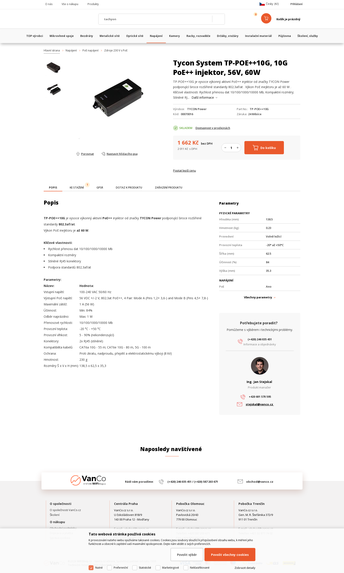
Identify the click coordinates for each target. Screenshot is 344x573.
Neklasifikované (200, 567)
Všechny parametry (258, 297)
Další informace (203, 97)
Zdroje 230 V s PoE (115, 50)
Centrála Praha (126, 504)
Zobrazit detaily (245, 568)
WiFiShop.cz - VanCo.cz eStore (69, 19)
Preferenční (121, 567)
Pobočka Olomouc (190, 504)
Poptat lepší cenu (184, 170)
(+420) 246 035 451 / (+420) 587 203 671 (192, 482)
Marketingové (170, 567)
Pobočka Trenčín (251, 504)
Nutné (99, 567)
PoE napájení (90, 50)
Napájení (71, 50)
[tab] (53, 188)
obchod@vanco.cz (259, 482)
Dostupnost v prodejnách (212, 128)
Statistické (145, 567)
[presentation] (53, 188)
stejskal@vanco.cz (260, 404)
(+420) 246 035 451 (260, 339)
